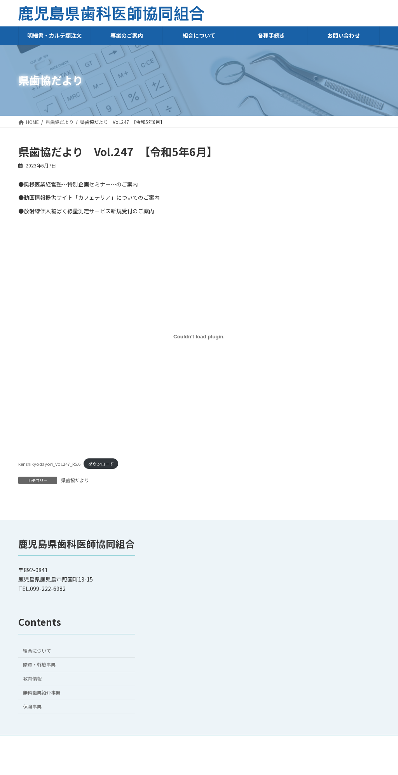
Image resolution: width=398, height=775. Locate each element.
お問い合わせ (218, 742)
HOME (182, 742)
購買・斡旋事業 (39, 664)
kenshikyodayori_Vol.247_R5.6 (49, 464)
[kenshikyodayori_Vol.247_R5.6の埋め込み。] (199, 336)
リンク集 (257, 742)
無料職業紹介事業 (41, 692)
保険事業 (32, 706)
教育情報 (32, 678)
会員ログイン (358, 742)
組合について (37, 650)
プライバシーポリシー (305, 742)
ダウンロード (101, 464)
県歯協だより (75, 480)
